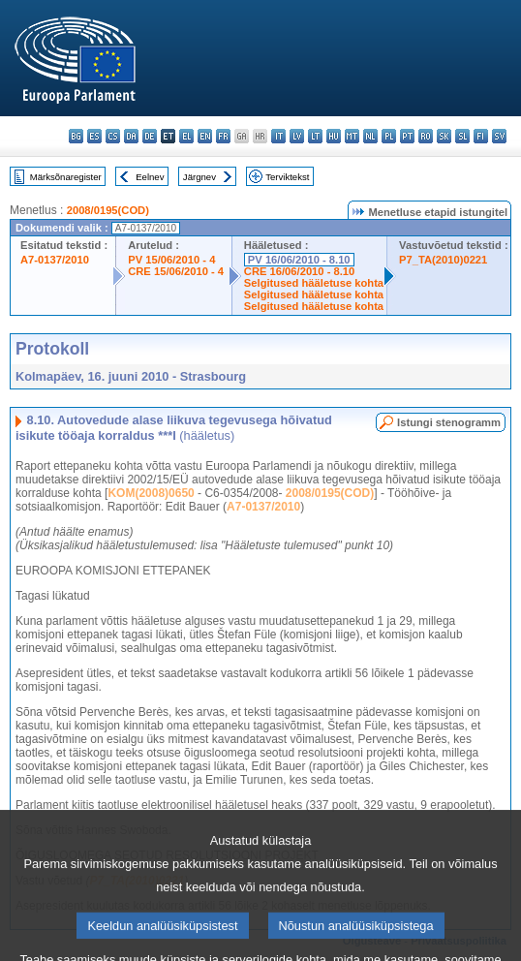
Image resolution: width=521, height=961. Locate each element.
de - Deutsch (149, 136)
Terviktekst (287, 176)
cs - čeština (113, 136)
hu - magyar (333, 136)
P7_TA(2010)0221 (443, 259)
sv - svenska (499, 136)
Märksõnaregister (66, 176)
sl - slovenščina (462, 136)
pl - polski (389, 136)
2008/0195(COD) (108, 210)
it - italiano (278, 136)
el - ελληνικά (186, 136)
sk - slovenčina (444, 136)
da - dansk (131, 136)
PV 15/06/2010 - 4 (171, 259)
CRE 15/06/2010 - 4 (176, 271)
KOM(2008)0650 (150, 493)
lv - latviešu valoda (297, 136)
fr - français (223, 136)
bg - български (76, 136)
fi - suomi (481, 136)
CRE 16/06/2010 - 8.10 (299, 271)
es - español (94, 136)
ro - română (425, 136)
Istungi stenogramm (449, 422)
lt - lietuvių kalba (315, 136)
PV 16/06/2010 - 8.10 (299, 259)
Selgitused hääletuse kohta (313, 283)
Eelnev (150, 176)
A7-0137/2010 (54, 259)
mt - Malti (352, 136)
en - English (205, 136)
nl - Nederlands (370, 136)
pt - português (407, 136)
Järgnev (199, 176)
